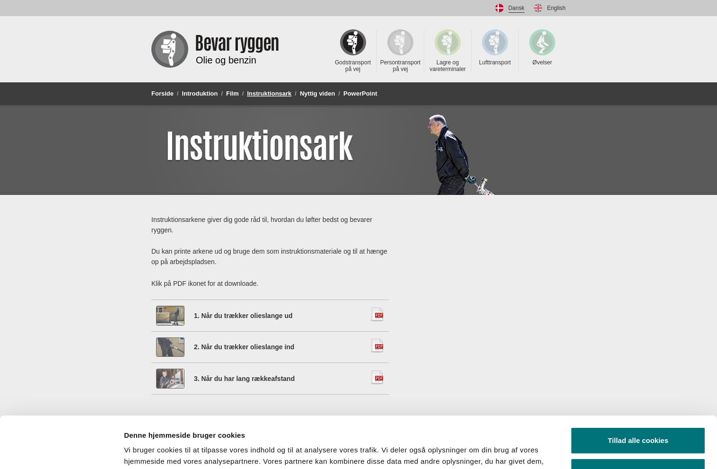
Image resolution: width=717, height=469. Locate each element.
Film (232, 93)
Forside (162, 93)
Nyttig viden (317, 93)
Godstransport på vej (353, 50)
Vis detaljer (143, 450)
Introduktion (200, 93)
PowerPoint (360, 93)
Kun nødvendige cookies (638, 423)
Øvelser (542, 47)
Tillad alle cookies (638, 392)
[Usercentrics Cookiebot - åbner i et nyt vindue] (61, 450)
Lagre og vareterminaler (447, 50)
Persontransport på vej (400, 50)
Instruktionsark (269, 93)
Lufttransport (495, 47)
